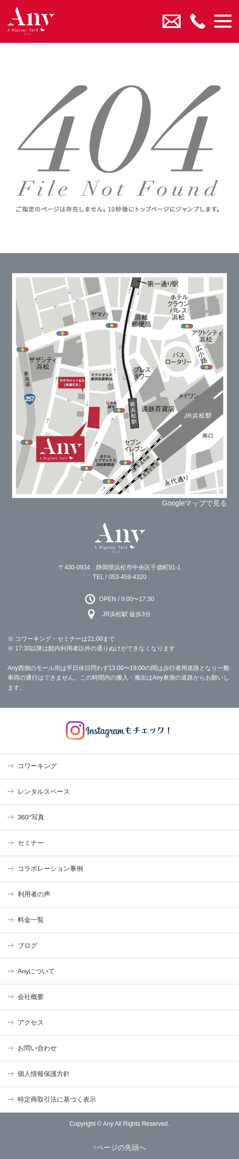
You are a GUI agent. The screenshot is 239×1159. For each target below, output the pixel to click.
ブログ (27, 945)
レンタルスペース (44, 791)
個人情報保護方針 (44, 1074)
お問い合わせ (37, 1048)
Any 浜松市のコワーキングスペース (120, 538)
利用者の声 (34, 894)
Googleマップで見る (194, 503)
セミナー (31, 843)
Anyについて (36, 971)
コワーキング (37, 766)
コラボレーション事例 (50, 868)
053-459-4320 (127, 577)
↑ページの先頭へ (119, 1147)
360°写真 (31, 817)
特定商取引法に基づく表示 (57, 1099)
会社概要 (31, 997)
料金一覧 (31, 920)
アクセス (31, 1022)
